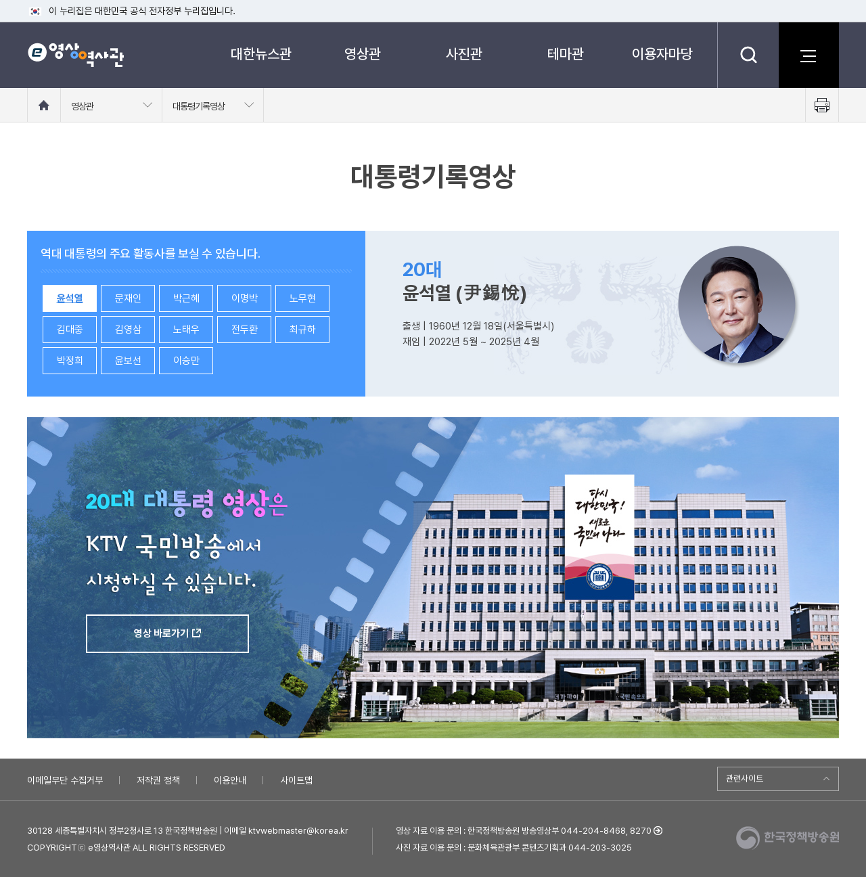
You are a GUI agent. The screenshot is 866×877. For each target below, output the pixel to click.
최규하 (303, 329)
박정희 (70, 361)
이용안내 (230, 780)
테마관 (565, 53)
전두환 (244, 329)
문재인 (128, 298)
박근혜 (186, 298)
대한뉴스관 (261, 53)
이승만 (186, 361)
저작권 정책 (158, 780)
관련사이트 (744, 778)
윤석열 (70, 298)
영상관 (362, 53)
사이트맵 (296, 780)
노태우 (186, 329)
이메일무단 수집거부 (65, 780)
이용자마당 (662, 53)
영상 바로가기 (161, 633)
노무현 (303, 298)
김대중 (70, 329)
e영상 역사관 (75, 55)
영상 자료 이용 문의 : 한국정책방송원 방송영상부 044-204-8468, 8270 (524, 831)
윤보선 (128, 361)
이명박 (244, 298)
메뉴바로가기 (0, 0)
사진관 (464, 53)
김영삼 (128, 329)
